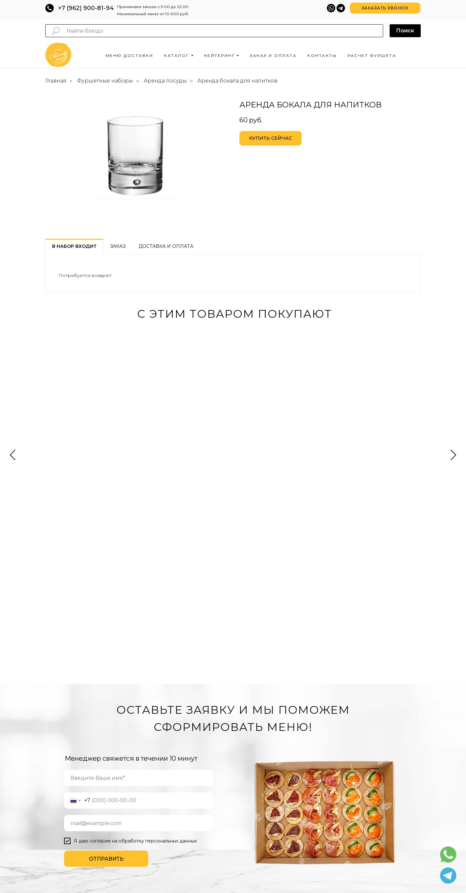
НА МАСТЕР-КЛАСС (218, 748)
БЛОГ (320, 743)
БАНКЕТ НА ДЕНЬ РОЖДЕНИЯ (215, 790)
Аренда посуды (165, 81)
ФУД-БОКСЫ (153, 793)
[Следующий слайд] (453, 400)
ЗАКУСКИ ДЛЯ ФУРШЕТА (165, 706)
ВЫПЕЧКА (150, 754)
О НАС (320, 714)
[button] (385, 8)
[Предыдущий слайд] (13, 400)
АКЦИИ (321, 704)
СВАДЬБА (266, 753)
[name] (138, 560)
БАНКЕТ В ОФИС (215, 801)
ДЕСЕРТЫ (151, 803)
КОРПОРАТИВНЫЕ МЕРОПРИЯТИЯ (275, 707)
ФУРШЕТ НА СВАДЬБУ (221, 719)
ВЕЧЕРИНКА (268, 719)
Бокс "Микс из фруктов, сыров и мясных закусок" (371, 416)
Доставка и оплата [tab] (166, 246)
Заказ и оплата (273, 55)
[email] (138, 605)
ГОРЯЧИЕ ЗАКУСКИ (163, 774)
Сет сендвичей (269, 409)
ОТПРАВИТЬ (106, 641)
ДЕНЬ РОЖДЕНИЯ (274, 729)
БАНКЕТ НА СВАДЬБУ (220, 768)
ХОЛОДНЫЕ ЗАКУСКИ (162, 745)
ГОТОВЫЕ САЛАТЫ (163, 764)
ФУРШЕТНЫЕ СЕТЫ (163, 715)
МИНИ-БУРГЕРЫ (156, 832)
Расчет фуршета (372, 55)
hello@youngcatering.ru (233, 849)
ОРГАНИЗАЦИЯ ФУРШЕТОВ (213, 707)
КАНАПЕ (150, 735)
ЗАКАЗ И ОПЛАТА (332, 724)
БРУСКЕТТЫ (154, 783)
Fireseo (310, 862)
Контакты (322, 55)
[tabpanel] (233, 273)
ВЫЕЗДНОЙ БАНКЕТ (218, 777)
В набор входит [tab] (74, 246)
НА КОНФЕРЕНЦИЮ (218, 738)
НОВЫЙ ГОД (269, 763)
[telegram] (387, 701)
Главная (55, 81)
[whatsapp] (401, 701)
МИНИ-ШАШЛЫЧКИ (160, 822)
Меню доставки (129, 55)
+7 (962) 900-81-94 (86, 8)
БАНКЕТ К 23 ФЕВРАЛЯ (221, 811)
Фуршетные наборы (105, 81)
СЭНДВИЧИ (153, 725)
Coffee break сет (175, 409)
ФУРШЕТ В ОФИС (216, 729)
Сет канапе (69, 409)
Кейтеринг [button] (219, 55)
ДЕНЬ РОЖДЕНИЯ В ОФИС (276, 741)
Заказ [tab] (118, 246)
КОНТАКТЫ (325, 734)
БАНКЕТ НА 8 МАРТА (219, 821)
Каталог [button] (176, 55)
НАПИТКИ (151, 812)
